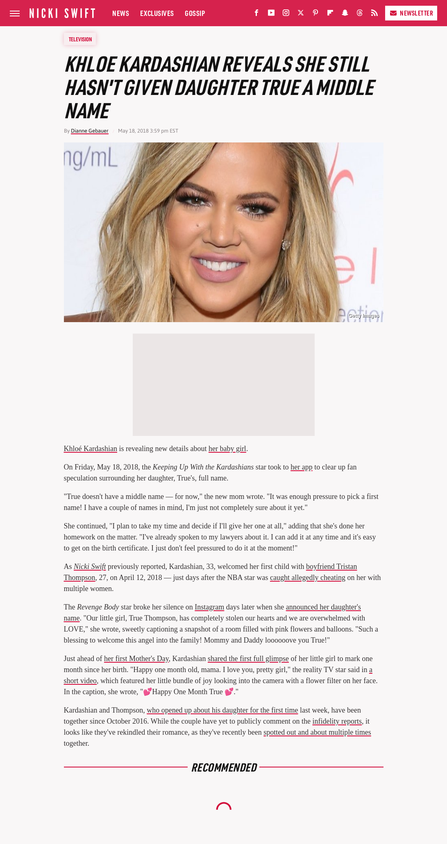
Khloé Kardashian (90, 449)
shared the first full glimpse (248, 658)
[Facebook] (256, 14)
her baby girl (227, 449)
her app (301, 467)
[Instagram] (286, 14)
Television (80, 39)
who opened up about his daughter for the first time (222, 710)
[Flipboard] (330, 14)
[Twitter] (301, 14)
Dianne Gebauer (90, 131)
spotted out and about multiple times (317, 732)
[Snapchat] (345, 14)
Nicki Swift (90, 566)
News (120, 13)
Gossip (195, 13)
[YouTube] (271, 14)
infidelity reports (337, 721)
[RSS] (374, 14)
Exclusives (157, 13)
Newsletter (411, 13)
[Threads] (360, 14)
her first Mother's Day (136, 658)
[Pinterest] (315, 14)
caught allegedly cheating (307, 577)
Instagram (209, 607)
